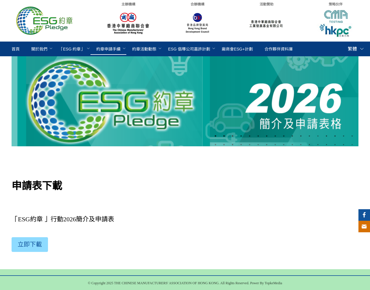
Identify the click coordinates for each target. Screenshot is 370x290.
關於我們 (39, 49)
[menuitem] (15, 49)
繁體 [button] (356, 48)
